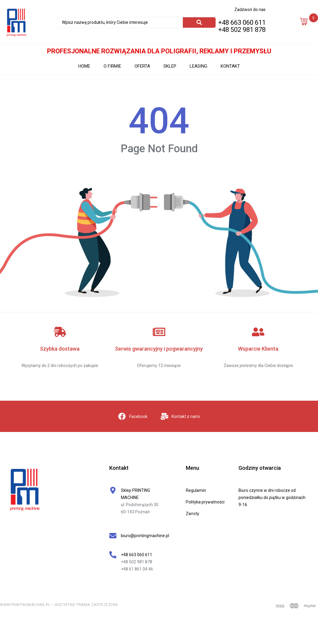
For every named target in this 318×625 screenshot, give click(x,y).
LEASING (198, 66)
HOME (84, 66)
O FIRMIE (112, 66)
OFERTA (142, 66)
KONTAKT (230, 66)
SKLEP (169, 66)
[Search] (199, 22)
